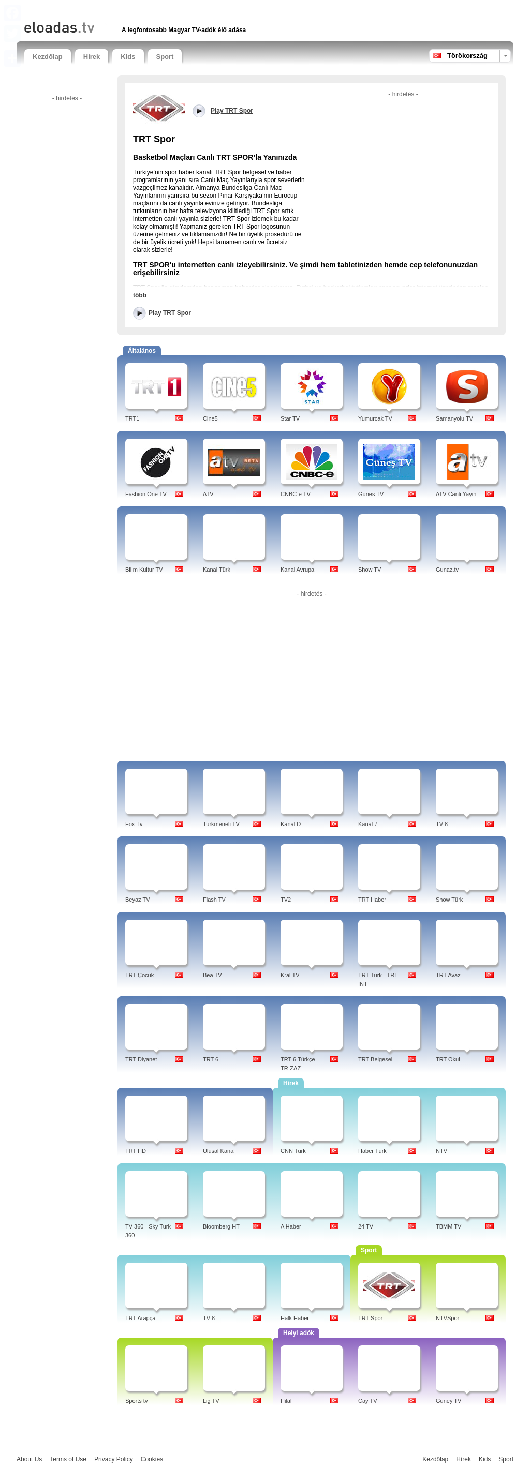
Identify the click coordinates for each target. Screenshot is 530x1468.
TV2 (286, 899)
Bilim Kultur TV (144, 569)
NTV (441, 1151)
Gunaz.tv (447, 569)
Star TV (290, 418)
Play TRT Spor (170, 313)
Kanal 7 (367, 824)
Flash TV (214, 899)
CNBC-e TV (296, 494)
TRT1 (132, 418)
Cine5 (210, 418)
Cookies (152, 1459)
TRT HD (135, 1151)
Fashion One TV (146, 494)
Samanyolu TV (454, 418)
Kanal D (291, 824)
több (139, 295)
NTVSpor (447, 1318)
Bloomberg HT (221, 1226)
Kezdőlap (48, 57)
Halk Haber (295, 1318)
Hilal (286, 1401)
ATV (208, 494)
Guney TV (448, 1401)
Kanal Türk (216, 569)
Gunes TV (371, 494)
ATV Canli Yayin (456, 494)
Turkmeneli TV (221, 824)
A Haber (291, 1226)
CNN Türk (293, 1151)
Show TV (369, 569)
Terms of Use (68, 1459)
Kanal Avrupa (297, 569)
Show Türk (449, 899)
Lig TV (211, 1401)
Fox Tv (133, 824)
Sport (165, 57)
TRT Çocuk (139, 975)
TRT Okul (448, 1059)
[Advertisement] (145, 9)
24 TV (365, 1226)
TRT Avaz (448, 975)
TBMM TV (448, 1226)
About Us (29, 1459)
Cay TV (367, 1401)
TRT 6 (210, 1059)
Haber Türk (372, 1151)
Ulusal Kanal (219, 1151)
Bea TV (212, 975)
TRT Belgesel (375, 1059)
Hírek (91, 57)
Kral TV (290, 975)
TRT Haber (372, 899)
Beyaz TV (137, 899)
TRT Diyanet (141, 1059)
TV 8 (442, 824)
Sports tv (136, 1401)
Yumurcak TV (375, 418)
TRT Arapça (140, 1318)
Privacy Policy (113, 1459)
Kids (128, 57)
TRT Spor (370, 1318)
